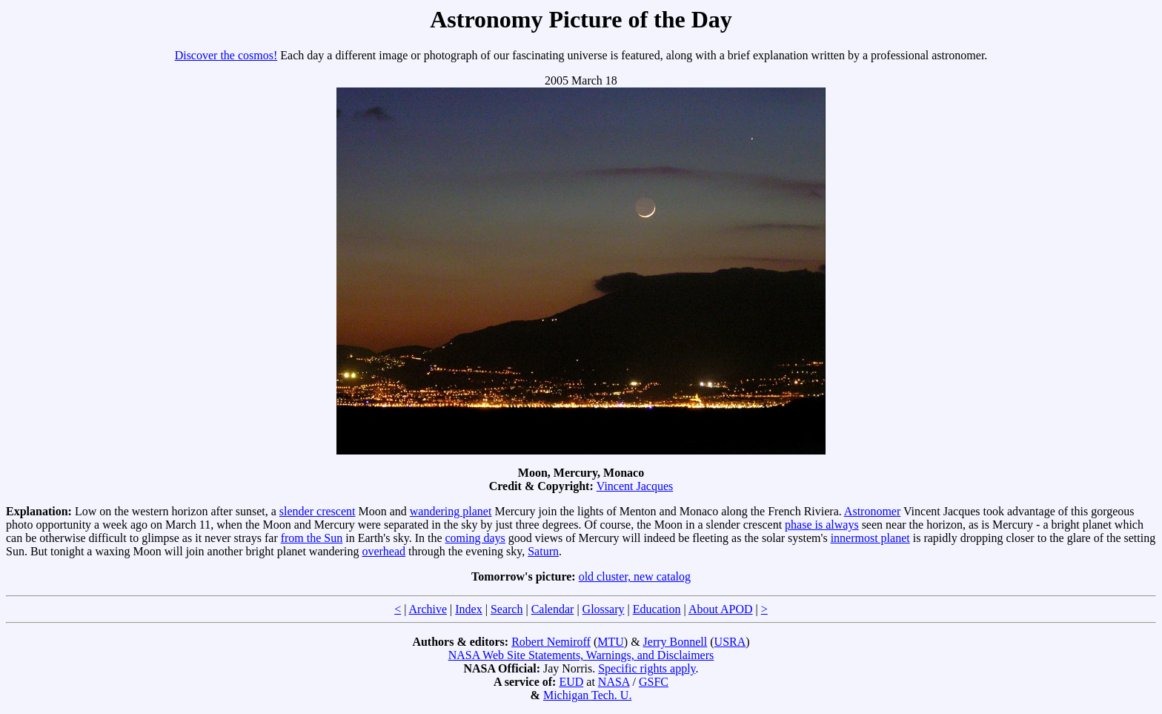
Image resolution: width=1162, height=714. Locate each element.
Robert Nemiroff (551, 641)
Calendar (552, 609)
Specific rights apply (646, 668)
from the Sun (312, 538)
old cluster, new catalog (635, 576)
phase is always (822, 524)
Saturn (543, 551)
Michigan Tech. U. (587, 695)
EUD (571, 681)
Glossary (603, 609)
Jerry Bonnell (675, 641)
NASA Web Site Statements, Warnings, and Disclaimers (581, 655)
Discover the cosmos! (226, 55)
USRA (730, 641)
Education (657, 609)
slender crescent (317, 511)
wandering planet (451, 511)
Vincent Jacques (635, 486)
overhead (383, 551)
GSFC (653, 681)
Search (507, 609)
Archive (428, 609)
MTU (610, 641)
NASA (614, 681)
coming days (475, 538)
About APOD (720, 609)
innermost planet (870, 538)
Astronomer (872, 511)
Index (468, 609)
